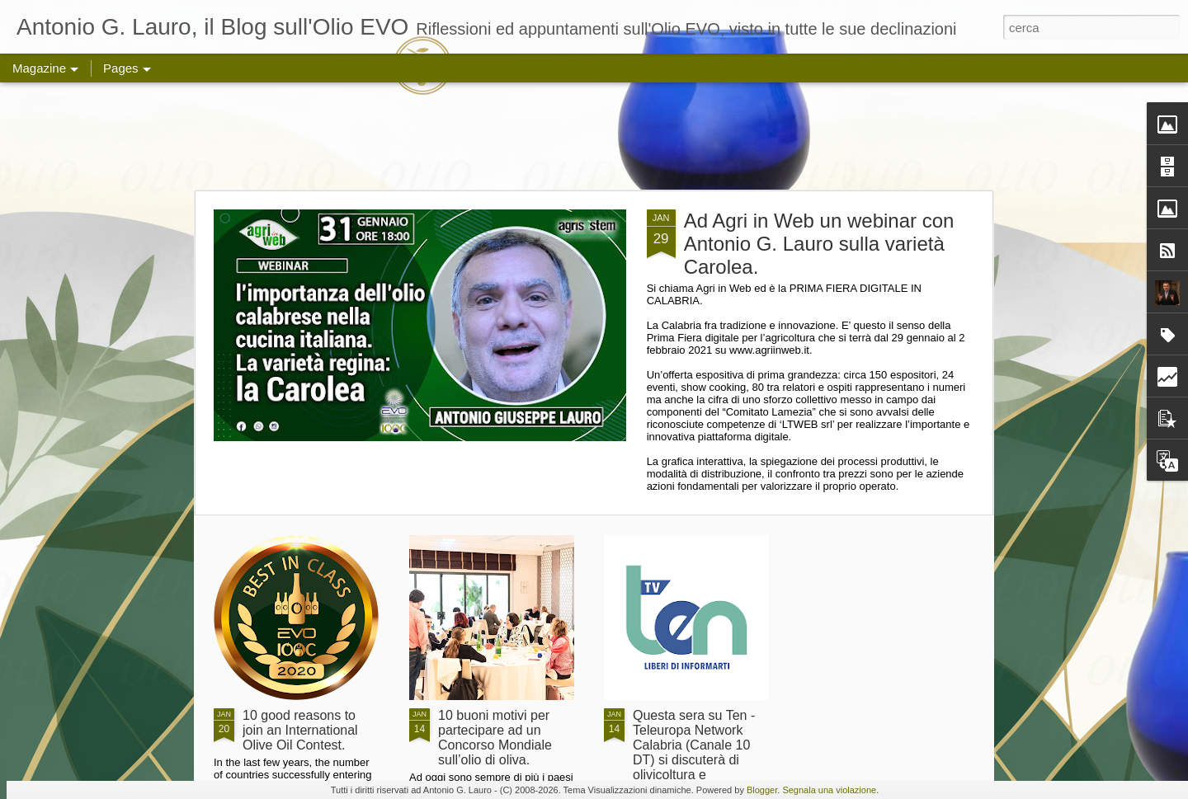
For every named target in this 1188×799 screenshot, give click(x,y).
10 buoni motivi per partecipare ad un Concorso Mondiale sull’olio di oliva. (495, 737)
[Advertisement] (594, 136)
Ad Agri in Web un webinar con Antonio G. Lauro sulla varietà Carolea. (819, 243)
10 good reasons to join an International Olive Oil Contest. (300, 730)
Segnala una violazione (829, 790)
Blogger (762, 790)
